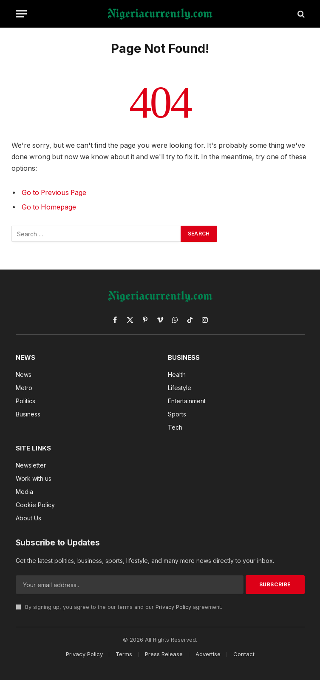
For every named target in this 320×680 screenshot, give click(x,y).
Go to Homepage (49, 207)
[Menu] (21, 13)
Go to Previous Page (54, 193)
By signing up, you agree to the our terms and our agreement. (119, 607)
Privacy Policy (173, 607)
